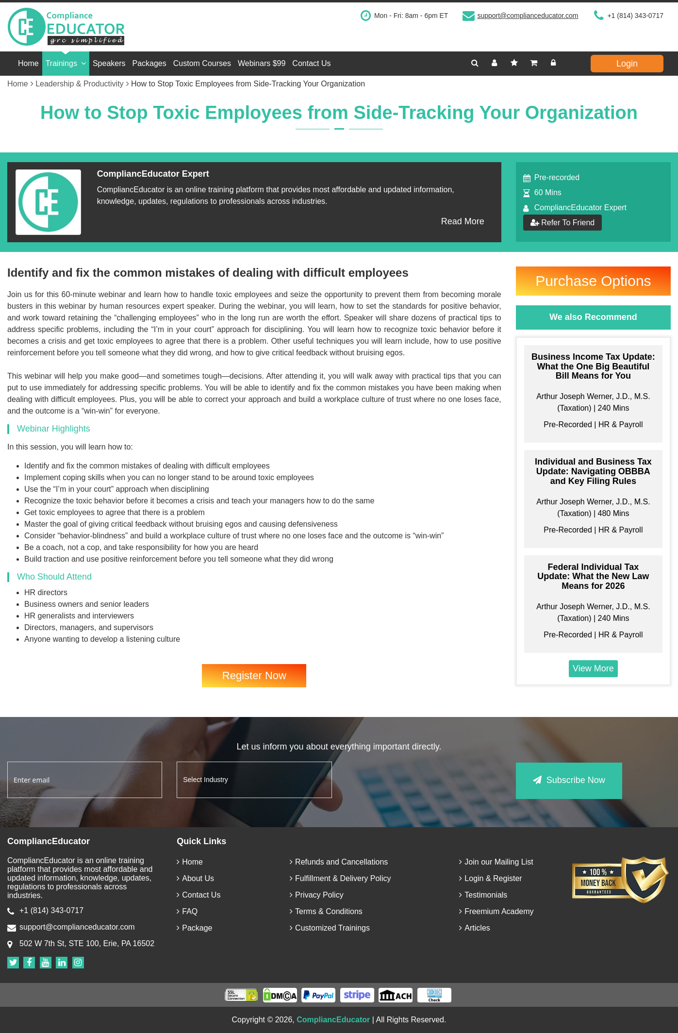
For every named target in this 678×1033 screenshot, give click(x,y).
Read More (462, 221)
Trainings (66, 63)
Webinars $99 (261, 63)
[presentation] (420, 781)
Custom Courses (202, 63)
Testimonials (483, 895)
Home (28, 63)
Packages (149, 63)
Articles (474, 928)
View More (593, 668)
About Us (195, 878)
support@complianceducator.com (527, 15)
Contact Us (311, 63)
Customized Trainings (330, 928)
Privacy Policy (317, 895)
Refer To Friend (562, 222)
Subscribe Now (569, 779)
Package (194, 928)
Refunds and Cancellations (339, 862)
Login (627, 63)
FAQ (187, 911)
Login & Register (490, 878)
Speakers (109, 63)
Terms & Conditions (326, 911)
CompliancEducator (333, 1020)
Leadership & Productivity (82, 84)
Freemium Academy (496, 911)
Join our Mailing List (496, 862)
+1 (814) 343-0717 (635, 15)
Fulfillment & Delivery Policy (340, 878)
